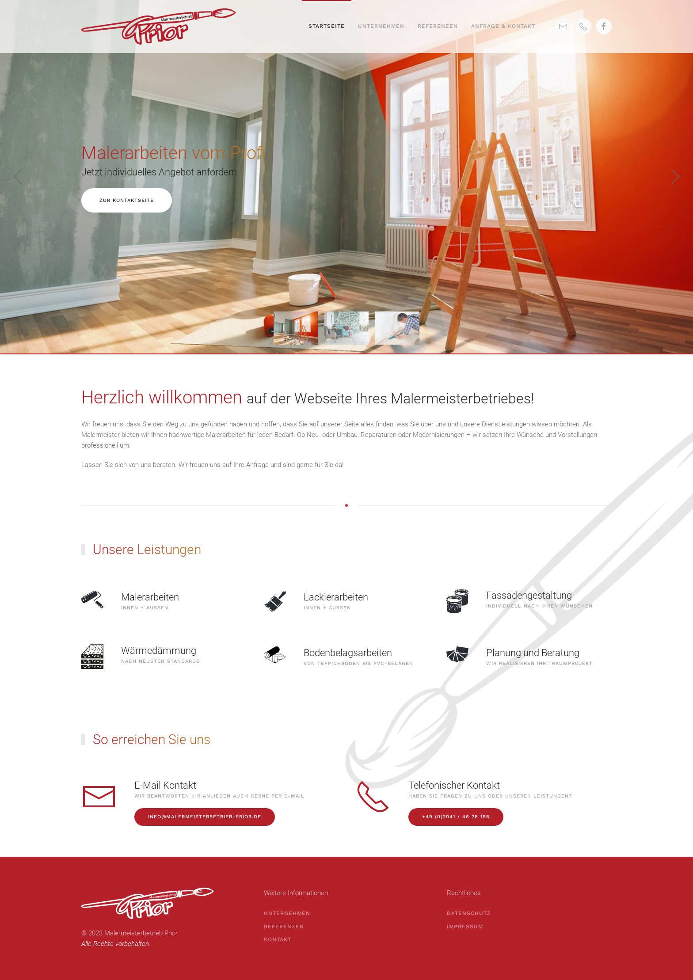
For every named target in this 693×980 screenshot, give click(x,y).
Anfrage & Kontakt (503, 26)
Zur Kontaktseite (126, 200)
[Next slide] (675, 176)
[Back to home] (160, 26)
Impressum (465, 926)
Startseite (326, 26)
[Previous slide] (18, 176)
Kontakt (277, 939)
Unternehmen (381, 26)
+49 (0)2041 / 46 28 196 (456, 817)
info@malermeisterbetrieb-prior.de (204, 817)
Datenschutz (469, 913)
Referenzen (438, 26)
